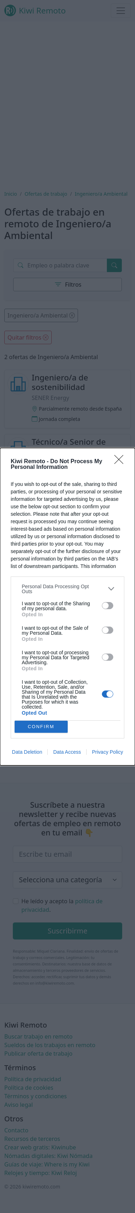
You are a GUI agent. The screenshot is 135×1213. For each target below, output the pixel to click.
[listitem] (67, 589)
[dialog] (67, 606)
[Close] (121, 462)
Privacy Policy (107, 752)
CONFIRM (41, 726)
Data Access (67, 752)
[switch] (107, 605)
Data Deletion (27, 752)
